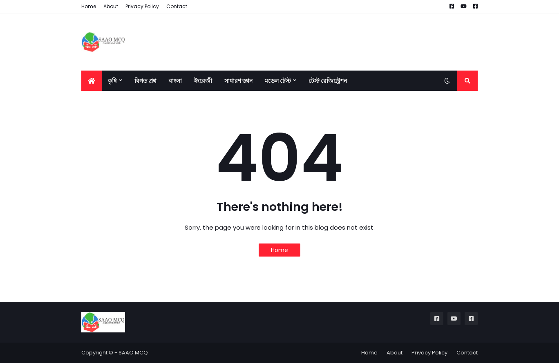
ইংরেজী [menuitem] (203, 81)
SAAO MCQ (133, 352)
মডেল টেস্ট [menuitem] (278, 81)
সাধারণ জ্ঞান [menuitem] (238, 81)
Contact (176, 6)
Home (88, 6)
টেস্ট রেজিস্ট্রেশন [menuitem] (328, 81)
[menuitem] (91, 81)
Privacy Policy (142, 6)
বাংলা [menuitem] (175, 81)
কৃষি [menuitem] (112, 81)
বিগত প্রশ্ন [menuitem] (145, 81)
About (110, 6)
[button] (447, 81)
